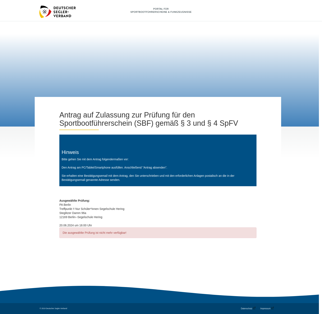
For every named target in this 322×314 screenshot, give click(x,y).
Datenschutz (246, 308)
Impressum (265, 308)
